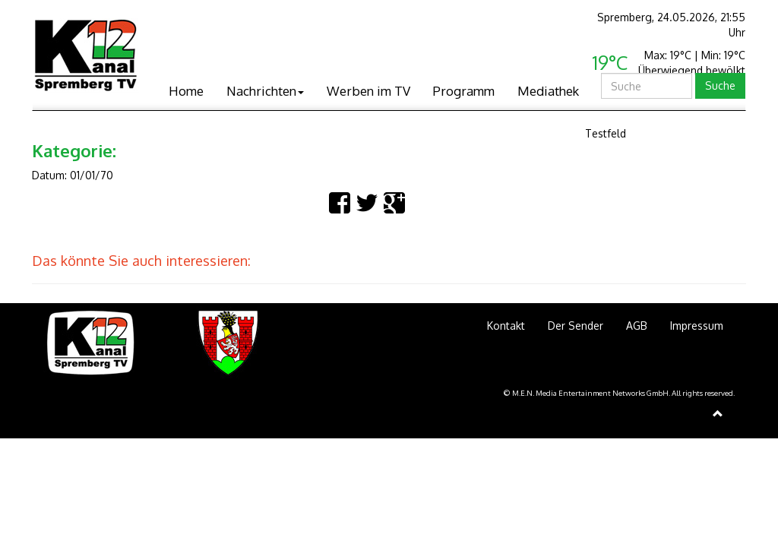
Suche (720, 85)
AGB (636, 325)
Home (186, 91)
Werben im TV (368, 91)
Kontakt (506, 325)
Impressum (696, 325)
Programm (464, 91)
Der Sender (575, 325)
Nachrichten (265, 91)
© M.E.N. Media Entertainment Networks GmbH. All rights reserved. (619, 392)
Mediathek (548, 91)
